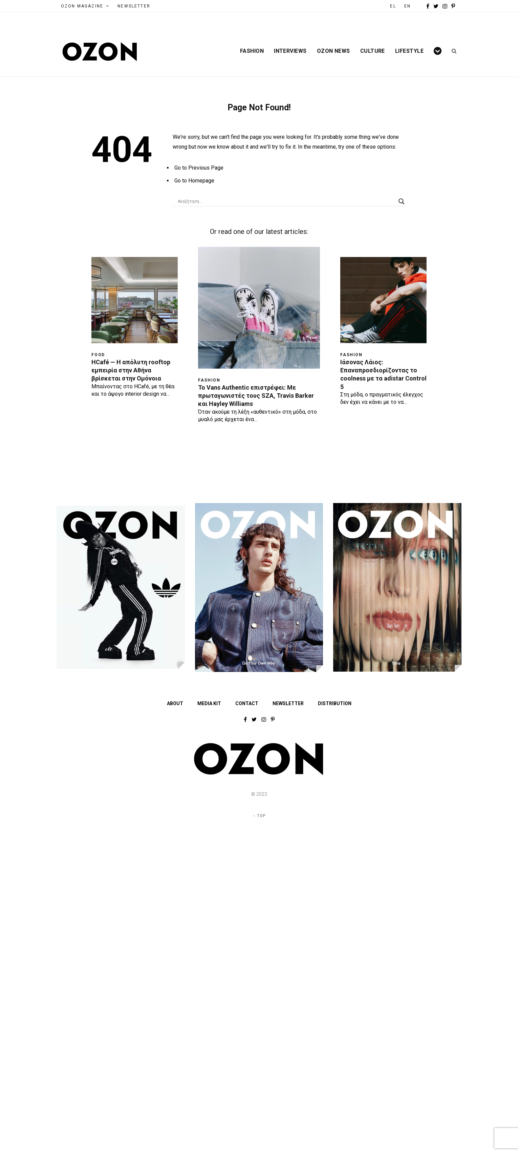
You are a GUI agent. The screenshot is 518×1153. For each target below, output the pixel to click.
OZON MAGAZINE (82, 6)
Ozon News (333, 51)
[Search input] (286, 201)
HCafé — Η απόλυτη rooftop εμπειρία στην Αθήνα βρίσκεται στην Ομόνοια (130, 370)
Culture (372, 51)
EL (393, 6)
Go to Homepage (194, 180)
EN (407, 6)
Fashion (252, 51)
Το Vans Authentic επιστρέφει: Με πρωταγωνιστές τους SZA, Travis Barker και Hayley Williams (256, 396)
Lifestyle (409, 51)
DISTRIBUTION (334, 703)
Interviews (290, 51)
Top (259, 815)
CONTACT (246, 703)
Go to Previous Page (198, 168)
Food (98, 354)
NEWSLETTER (133, 6)
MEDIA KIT (209, 703)
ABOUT (175, 703)
